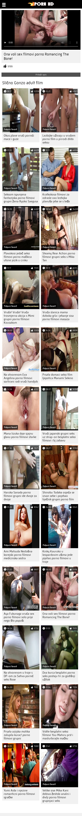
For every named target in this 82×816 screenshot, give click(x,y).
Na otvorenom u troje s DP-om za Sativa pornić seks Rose (18, 676)
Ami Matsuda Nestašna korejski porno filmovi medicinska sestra (18, 555)
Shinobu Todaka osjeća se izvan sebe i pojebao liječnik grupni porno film (58, 496)
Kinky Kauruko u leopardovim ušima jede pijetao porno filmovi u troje (57, 556)
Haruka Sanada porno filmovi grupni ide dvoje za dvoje (20, 496)
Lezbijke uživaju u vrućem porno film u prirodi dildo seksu (58, 139)
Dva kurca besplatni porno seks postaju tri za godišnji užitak (58, 676)
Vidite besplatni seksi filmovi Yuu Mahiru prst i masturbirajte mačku (57, 735)
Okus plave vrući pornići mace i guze (19, 137)
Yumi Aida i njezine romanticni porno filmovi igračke (19, 794)
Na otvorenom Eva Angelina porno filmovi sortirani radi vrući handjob (21, 378)
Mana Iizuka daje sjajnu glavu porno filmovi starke (20, 435)
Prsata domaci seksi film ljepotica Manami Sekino (57, 376)
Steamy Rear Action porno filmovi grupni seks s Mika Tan (58, 257)
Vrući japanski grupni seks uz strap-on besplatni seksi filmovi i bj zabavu (59, 437)
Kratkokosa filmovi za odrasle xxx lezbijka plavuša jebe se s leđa (56, 198)
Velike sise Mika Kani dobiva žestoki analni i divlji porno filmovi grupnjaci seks (56, 796)
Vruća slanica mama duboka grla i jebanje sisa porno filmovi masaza (58, 316)
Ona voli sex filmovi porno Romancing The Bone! (58, 615)
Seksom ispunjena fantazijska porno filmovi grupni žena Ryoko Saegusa (21, 198)
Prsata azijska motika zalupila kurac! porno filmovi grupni (17, 735)
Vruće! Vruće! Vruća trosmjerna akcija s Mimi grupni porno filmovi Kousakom (19, 317)
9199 (10, 66)
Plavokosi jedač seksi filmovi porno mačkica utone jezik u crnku (18, 257)
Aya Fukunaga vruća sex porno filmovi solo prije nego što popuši (19, 617)
